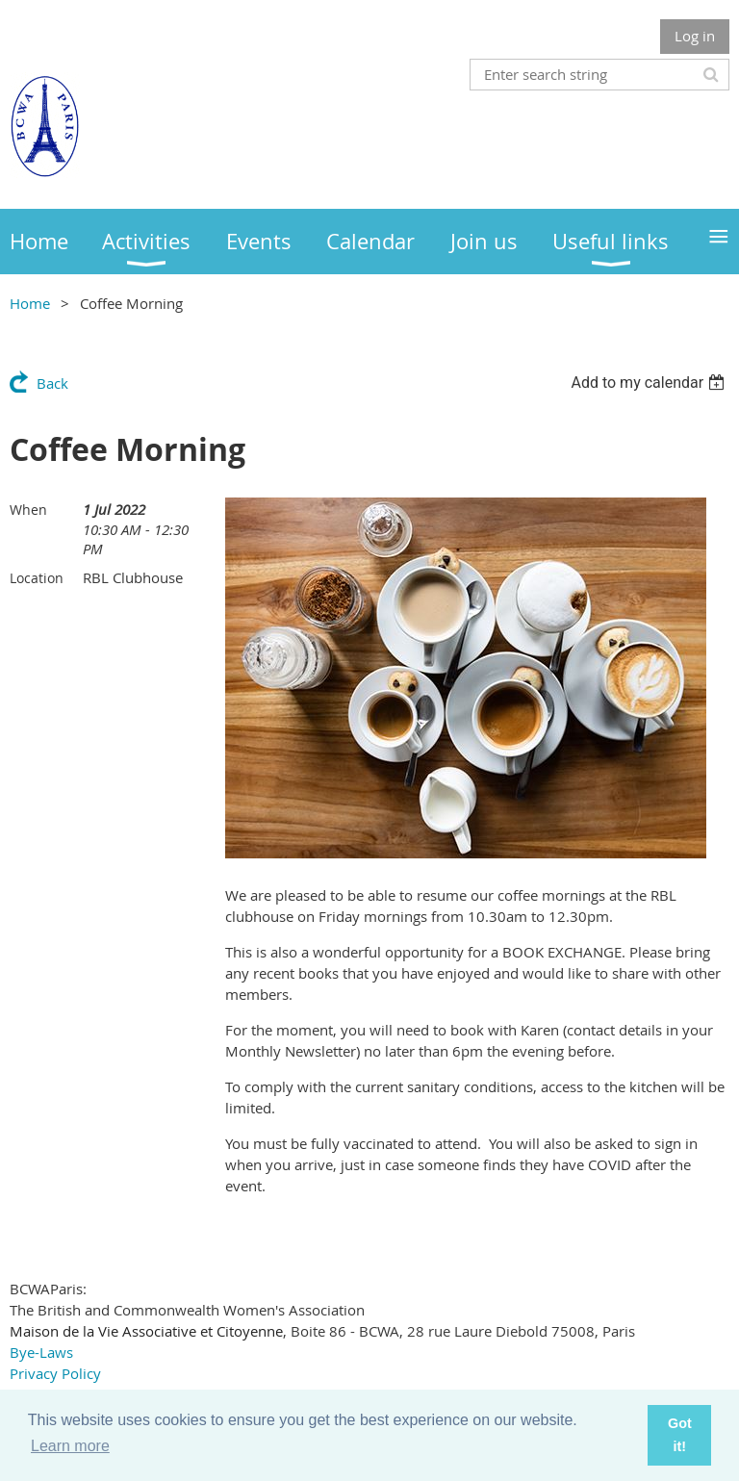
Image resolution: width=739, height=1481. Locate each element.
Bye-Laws (41, 1352)
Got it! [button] (680, 1435)
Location (37, 578)
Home (30, 303)
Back (52, 383)
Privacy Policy (55, 1373)
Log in (695, 35)
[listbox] (650, 382)
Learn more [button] (70, 1446)
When (28, 509)
